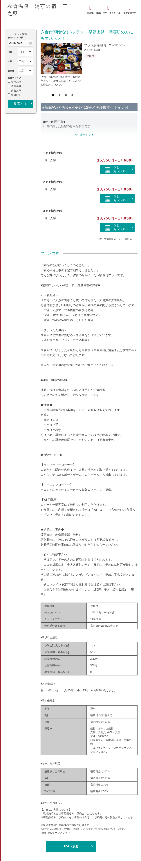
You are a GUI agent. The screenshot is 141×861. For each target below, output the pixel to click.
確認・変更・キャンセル (108, 9)
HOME (90, 9)
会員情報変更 (129, 9)
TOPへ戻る (71, 846)
